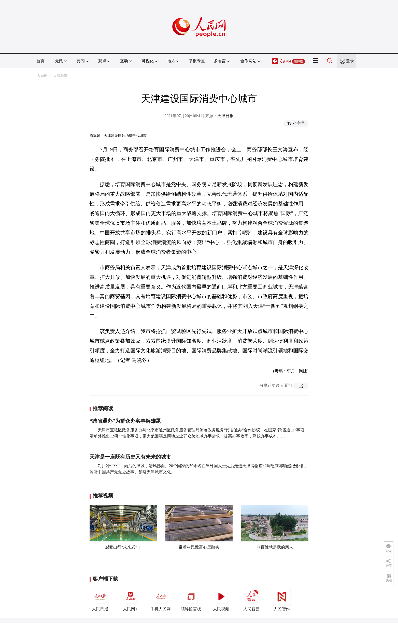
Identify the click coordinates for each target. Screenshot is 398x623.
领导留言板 (191, 599)
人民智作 (282, 599)
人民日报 (100, 599)
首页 (40, 61)
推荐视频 (103, 495)
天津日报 (225, 116)
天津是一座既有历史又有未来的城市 (130, 457)
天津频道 (60, 76)
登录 (350, 61)
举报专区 (197, 61)
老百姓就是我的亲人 (275, 547)
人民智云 (251, 599)
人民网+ (130, 599)
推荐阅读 (103, 408)
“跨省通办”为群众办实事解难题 (125, 421)
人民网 (42, 76)
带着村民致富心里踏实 (199, 547)
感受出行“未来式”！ (123, 547)
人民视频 (221, 599)
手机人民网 (160, 599)
